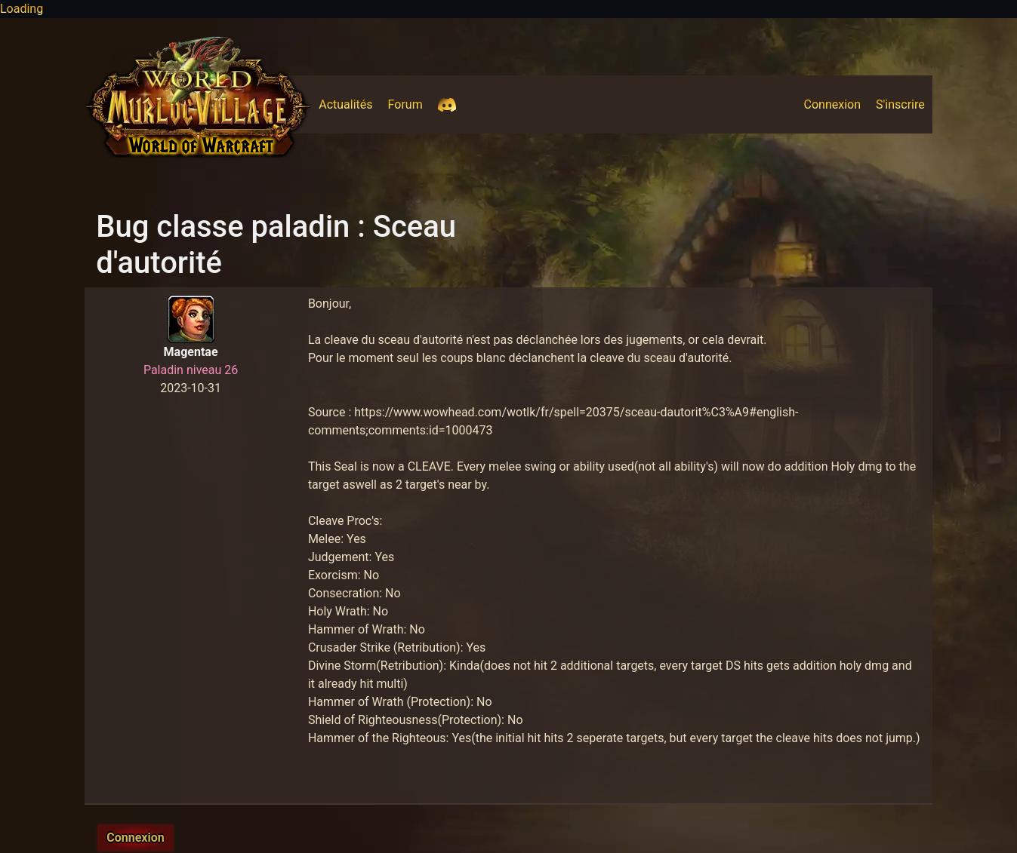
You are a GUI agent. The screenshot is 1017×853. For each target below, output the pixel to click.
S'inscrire (904, 103)
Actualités (349, 103)
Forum (409, 103)
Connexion (836, 103)
